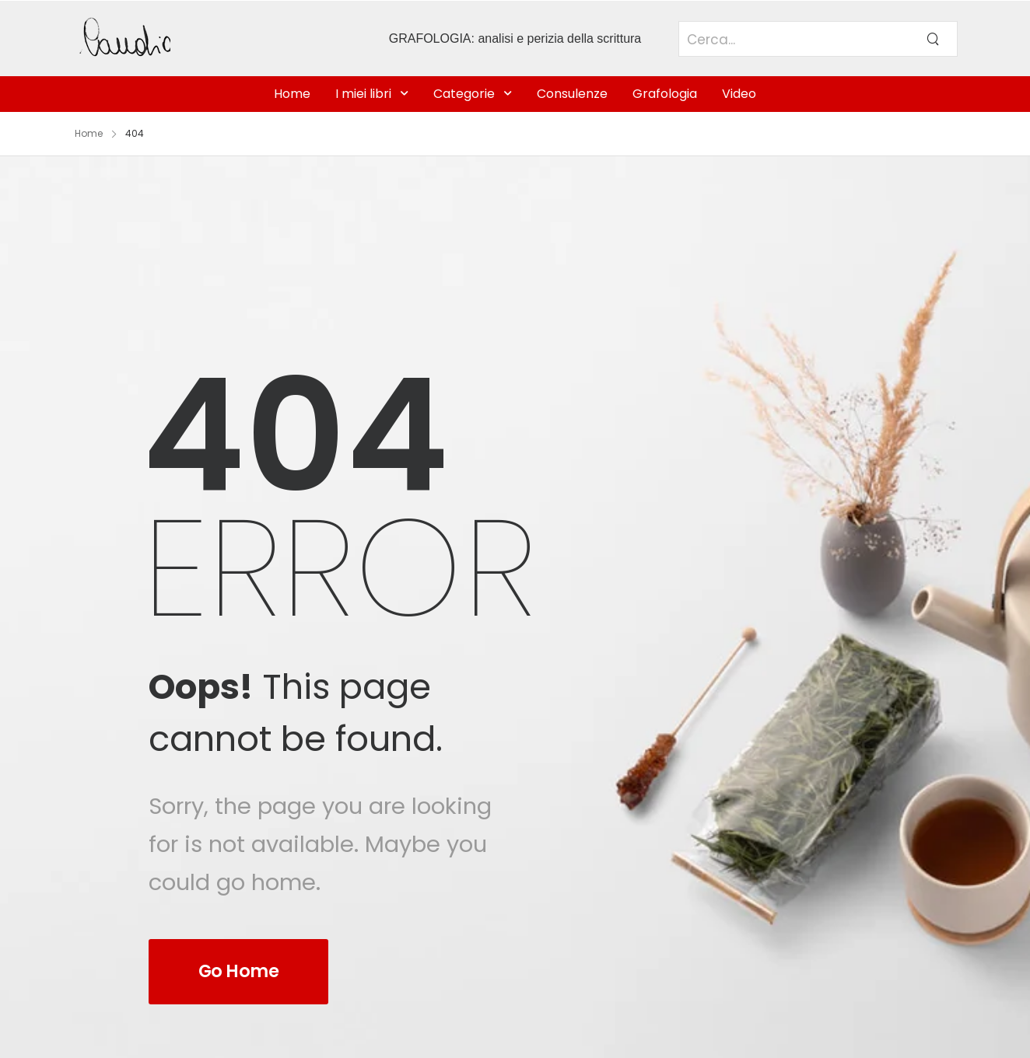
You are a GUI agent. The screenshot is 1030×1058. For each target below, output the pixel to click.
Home (292, 94)
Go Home (238, 970)
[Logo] (183, 38)
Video (739, 94)
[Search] (793, 47)
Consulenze (572, 94)
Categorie (464, 94)
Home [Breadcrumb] (89, 133)
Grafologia (664, 94)
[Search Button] (932, 39)
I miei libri (363, 94)
